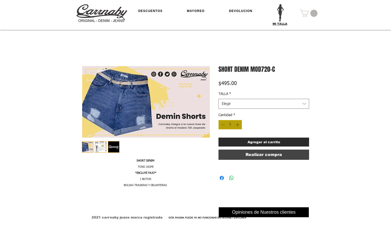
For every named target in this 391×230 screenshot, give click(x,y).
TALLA (224, 94)
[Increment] (238, 124)
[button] (308, 13)
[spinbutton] (230, 124)
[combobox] (263, 104)
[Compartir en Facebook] (222, 178)
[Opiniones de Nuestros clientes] (264, 212)
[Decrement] (222, 124)
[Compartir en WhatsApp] (231, 178)
